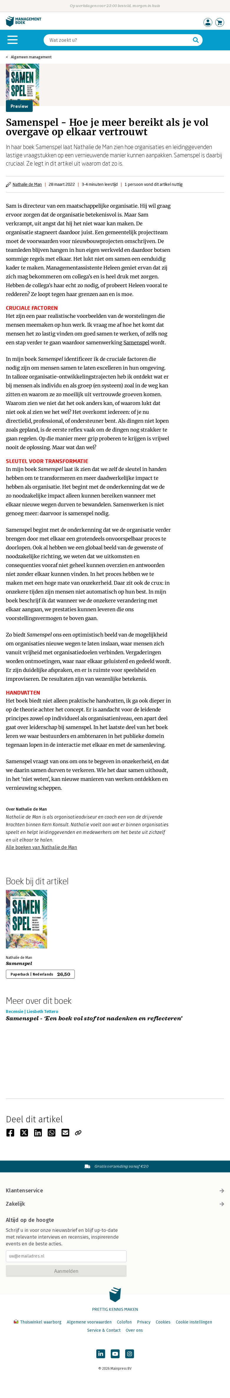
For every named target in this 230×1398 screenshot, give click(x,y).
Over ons (134, 1330)
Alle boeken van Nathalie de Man (41, 847)
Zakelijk (115, 1204)
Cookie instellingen (194, 1322)
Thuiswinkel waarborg (38, 1322)
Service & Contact (103, 1330)
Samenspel (136, 342)
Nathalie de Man (27, 184)
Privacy (143, 1322)
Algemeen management (31, 57)
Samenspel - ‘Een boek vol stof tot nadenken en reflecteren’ (94, 1018)
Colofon (124, 1322)
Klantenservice (115, 1190)
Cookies (163, 1322)
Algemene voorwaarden (89, 1322)
